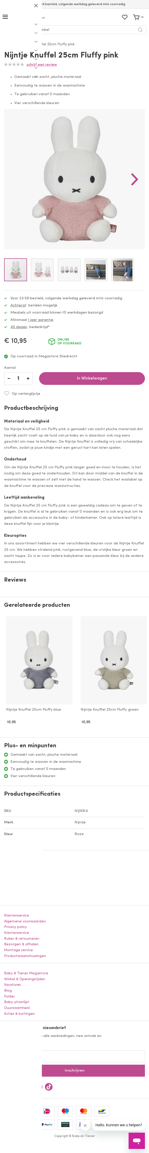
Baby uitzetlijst (16, 1002)
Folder (9, 997)
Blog (8, 991)
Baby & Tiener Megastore (26, 973)
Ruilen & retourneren (21, 939)
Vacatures (12, 985)
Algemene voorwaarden (25, 921)
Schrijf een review (42, 65)
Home (9, 44)
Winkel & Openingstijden (24, 979)
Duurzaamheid (17, 1008)
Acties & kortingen (19, 1014)
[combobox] (74, 30)
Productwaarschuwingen (25, 956)
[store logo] (29, 17)
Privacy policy (15, 927)
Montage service (18, 950)
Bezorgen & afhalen (21, 944)
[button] (135, 179)
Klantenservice (16, 916)
